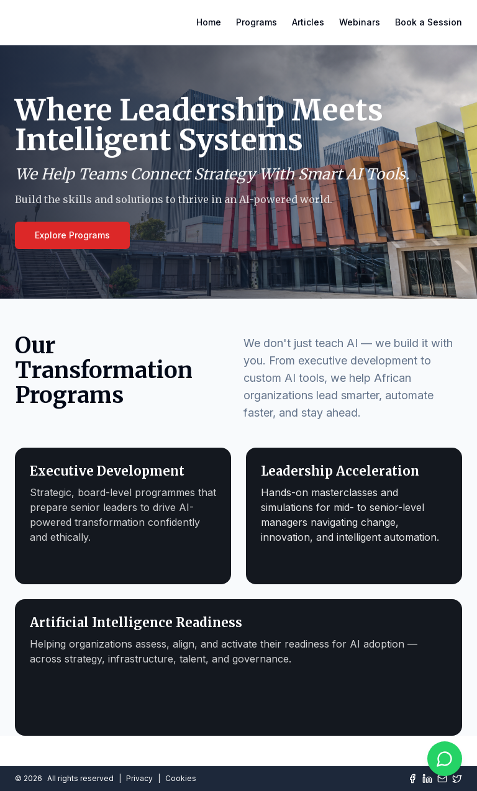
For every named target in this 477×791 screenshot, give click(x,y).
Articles (308, 22)
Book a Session (428, 22)
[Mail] (442, 779)
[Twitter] (457, 779)
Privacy (139, 778)
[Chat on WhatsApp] (444, 758)
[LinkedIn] (427, 779)
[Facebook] (412, 779)
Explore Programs (72, 235)
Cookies (180, 778)
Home (208, 22)
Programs (256, 22)
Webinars (359, 22)
